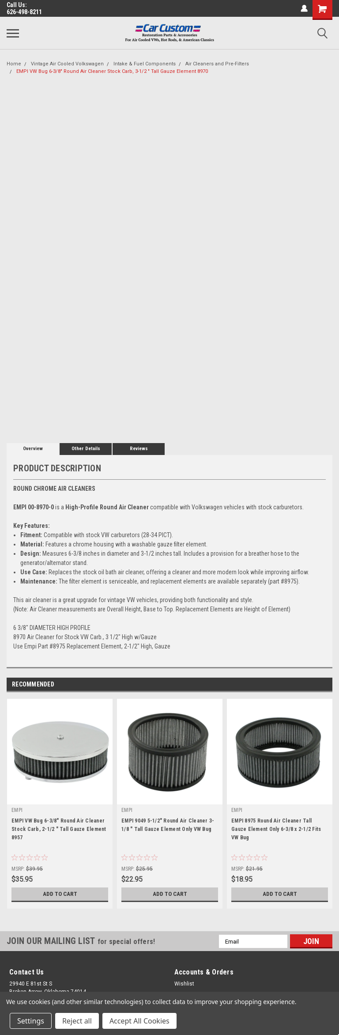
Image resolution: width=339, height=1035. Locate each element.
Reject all (77, 1021)
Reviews (139, 448)
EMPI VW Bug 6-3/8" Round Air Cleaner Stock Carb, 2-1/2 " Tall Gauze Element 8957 (58, 829)
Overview (33, 448)
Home (14, 64)
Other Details (86, 448)
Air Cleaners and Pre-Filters (217, 64)
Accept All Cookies (139, 1021)
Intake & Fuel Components (144, 64)
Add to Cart (59, 894)
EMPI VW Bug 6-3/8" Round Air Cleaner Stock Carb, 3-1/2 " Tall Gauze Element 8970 (112, 71)
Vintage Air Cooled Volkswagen (67, 64)
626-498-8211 (24, 11)
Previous (313, 685)
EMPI (17, 810)
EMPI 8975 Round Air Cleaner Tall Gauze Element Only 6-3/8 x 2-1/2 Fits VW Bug (276, 829)
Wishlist (184, 984)
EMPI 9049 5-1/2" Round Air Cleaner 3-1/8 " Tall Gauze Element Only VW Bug (167, 825)
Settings (30, 1021)
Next (325, 685)
